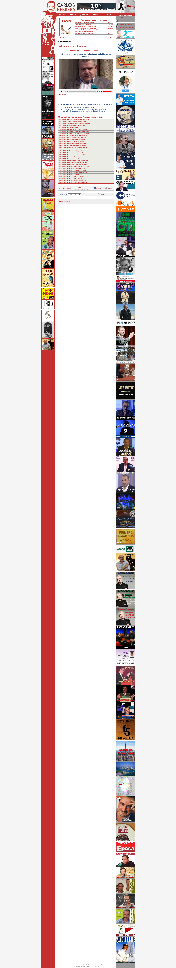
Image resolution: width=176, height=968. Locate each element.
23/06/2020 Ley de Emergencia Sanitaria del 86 (74, 135)
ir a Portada (62, 37)
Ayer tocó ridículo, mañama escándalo (87, 30)
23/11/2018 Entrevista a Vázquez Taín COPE (73, 170)
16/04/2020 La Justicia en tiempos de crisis (73, 151)
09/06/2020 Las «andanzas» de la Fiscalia (72, 139)
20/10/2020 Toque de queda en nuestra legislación (75, 123)
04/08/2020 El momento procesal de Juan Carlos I (75, 131)
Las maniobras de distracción (85, 31)
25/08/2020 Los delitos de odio (69, 127)
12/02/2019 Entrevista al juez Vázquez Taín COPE (74, 166)
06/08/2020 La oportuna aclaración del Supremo (74, 129)
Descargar (63, 94)
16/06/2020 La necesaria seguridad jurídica (73, 137)
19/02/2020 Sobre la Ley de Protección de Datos (74, 160)
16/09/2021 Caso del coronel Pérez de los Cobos (74, 119)
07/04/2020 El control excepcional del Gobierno (74, 155)
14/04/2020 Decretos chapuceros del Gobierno (74, 153)
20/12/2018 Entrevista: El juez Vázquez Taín (73, 168)
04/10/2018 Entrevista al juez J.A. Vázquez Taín (74, 176)
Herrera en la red (125, 21)
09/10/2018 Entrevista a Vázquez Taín (71, 174)
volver (111, 37)
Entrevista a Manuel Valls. (83, 24)
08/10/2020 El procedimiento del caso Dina (73, 125)
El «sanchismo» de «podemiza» (85, 33)
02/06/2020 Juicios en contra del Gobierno (72, 141)
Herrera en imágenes (126, 24)
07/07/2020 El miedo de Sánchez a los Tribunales (74, 133)
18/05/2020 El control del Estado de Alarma (73, 145)
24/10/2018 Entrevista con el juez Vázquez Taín (74, 172)
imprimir (110, 188)
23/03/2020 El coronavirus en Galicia (71, 159)
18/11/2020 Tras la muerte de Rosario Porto (73, 121)
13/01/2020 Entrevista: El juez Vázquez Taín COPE (75, 164)
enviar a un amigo (65, 188)
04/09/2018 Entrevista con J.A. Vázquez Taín (73, 180)
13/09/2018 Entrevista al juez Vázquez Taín (72, 178)
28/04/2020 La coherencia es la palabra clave (73, 149)
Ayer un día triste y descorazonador (86, 26)
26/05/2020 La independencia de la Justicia (73, 143)
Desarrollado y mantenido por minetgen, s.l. (86, 966)
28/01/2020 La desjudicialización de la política (73, 162)
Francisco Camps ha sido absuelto (86, 28)
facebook (98, 188)
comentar (80, 187)
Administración (125, 18)
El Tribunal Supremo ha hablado (85, 22)
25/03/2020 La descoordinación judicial (71, 157)
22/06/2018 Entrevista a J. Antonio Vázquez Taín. (74, 182)
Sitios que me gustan (126, 27)
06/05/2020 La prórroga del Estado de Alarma (73, 147)
